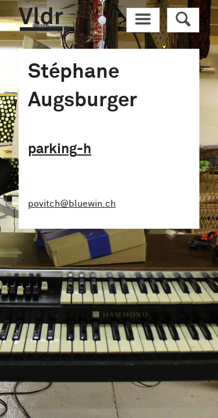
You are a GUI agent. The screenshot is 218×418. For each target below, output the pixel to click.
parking (59, 149)
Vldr (41, 19)
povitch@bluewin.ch (72, 203)
